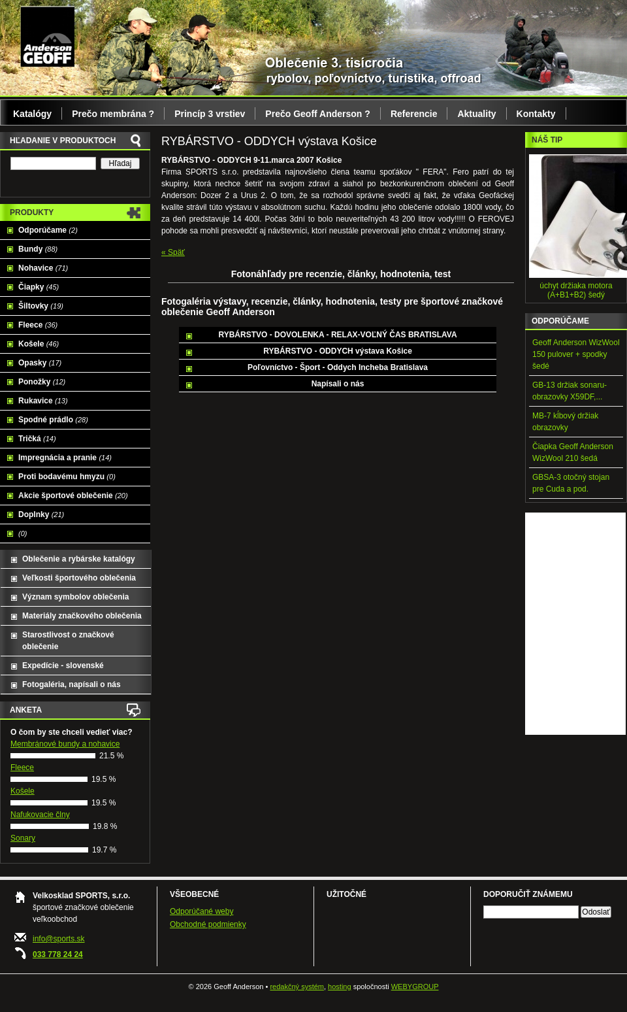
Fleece (37, 324)
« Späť (173, 252)
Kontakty (536, 114)
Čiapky (38, 287)
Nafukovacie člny (40, 814)
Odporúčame (48, 230)
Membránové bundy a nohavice (65, 744)
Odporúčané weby (201, 911)
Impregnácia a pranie (65, 457)
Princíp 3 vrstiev (209, 114)
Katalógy (32, 114)
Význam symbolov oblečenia (75, 596)
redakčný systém (297, 986)
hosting (339, 986)
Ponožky (41, 381)
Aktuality (476, 114)
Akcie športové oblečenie (73, 495)
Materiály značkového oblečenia (82, 615)
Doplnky (41, 514)
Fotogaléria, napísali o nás (71, 684)
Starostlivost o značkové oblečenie (68, 640)
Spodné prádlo (53, 419)
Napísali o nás (338, 383)
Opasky (39, 362)
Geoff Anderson (47, 36)
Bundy (37, 249)
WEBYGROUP (415, 986)
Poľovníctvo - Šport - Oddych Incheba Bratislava (338, 367)
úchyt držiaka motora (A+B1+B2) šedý (575, 290)
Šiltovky (40, 306)
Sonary (22, 838)
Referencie (414, 114)
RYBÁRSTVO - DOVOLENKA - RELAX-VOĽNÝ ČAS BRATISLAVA (337, 334)
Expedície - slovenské (63, 665)
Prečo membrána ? (113, 114)
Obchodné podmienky (208, 924)
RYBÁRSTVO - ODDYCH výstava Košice (337, 351)
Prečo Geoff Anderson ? (317, 114)
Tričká (37, 438)
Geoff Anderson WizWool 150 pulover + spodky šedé (576, 354)
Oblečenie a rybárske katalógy (78, 559)
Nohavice (43, 268)
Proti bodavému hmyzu (67, 476)
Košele (38, 343)
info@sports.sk (59, 938)
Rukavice (43, 400)
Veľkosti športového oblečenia (79, 577)
